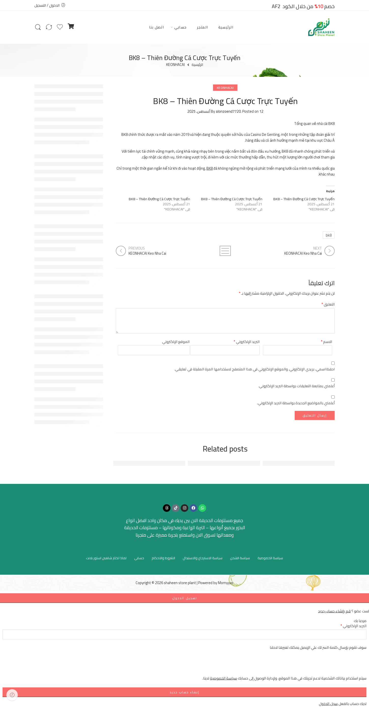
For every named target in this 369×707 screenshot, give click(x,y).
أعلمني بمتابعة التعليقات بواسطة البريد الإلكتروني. (296, 386)
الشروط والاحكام (163, 558)
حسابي (180, 27)
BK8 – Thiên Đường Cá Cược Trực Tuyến (304, 199)
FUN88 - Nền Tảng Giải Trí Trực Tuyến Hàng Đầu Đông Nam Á (126, 463)
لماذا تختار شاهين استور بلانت (106, 558)
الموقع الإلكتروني (176, 341)
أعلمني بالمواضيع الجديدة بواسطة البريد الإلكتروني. (296, 403)
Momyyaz (225, 582)
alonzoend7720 (228, 111)
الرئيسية (226, 27)
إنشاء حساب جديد (184, 692)
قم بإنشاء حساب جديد (334, 611)
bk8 (329, 235)
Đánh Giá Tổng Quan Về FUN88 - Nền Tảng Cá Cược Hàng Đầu (200, 463)
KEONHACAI (175, 65)
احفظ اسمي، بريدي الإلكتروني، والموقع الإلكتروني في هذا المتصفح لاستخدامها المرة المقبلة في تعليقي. (254, 369)
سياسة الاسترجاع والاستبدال (202, 558)
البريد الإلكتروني (247, 341)
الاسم (326, 341)
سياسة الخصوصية (270, 558)
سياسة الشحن (240, 558)
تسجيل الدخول (184, 598)
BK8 (209, 168)
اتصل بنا (156, 27)
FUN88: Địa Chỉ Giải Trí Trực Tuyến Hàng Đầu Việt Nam (282, 463)
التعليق (328, 304)
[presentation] (327, 665)
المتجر (202, 27)
